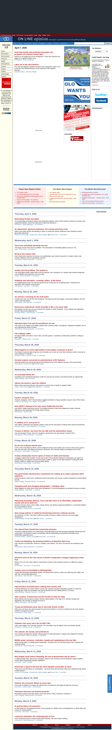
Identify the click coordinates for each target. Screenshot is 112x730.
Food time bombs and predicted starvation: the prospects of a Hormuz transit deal (33, 53)
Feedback (42, 43)
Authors (3, 76)
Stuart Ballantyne (28, 224)
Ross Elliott (28, 490)
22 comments (39, 329)
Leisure (3, 66)
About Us (35, 725)
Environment (5, 56)
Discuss (57, 725)
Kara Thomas (24, 387)
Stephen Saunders (31, 592)
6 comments (41, 401)
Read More (95, 85)
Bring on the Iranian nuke (56, 196)
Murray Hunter (28, 508)
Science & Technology (21, 235)
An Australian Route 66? (25, 375)
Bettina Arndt (27, 339)
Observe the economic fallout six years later (33, 683)
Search (46, 725)
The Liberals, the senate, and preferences (32, 632)
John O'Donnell (30, 378)
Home (3, 51)
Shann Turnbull (27, 662)
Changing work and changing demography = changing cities (39, 486)
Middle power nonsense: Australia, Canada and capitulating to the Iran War (45, 640)
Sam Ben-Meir (32, 602)
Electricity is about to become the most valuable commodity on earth (43, 667)
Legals (49, 43)
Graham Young (31, 355)
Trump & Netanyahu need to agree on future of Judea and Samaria (42, 456)
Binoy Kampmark (28, 60)
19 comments (37, 687)
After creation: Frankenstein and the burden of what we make (40, 597)
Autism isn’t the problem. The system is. (27, 199)
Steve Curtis (54, 235)
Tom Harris (27, 565)
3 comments (35, 286)
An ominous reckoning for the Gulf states (28, 194)
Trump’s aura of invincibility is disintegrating (33, 570)
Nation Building (19, 378)
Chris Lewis (22, 249)
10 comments (38, 224)
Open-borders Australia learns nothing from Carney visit (38, 586)
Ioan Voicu (27, 286)
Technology (5, 74)
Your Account (20, 35)
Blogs (40, 35)
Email (20, 43)
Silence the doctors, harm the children (30, 383)
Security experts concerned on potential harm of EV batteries (40, 360)
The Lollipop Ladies (22, 192)
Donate (14, 35)
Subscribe (27, 43)
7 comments (40, 312)
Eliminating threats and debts (57, 201)
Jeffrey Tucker (27, 687)
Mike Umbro (40, 518)
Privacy (56, 43)
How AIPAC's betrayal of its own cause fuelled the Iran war (39, 406)
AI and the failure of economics (27, 706)
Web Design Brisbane (57, 728)
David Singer (28, 463)
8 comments (36, 463)
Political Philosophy (21, 602)
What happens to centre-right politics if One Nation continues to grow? (44, 350)
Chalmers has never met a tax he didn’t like (32, 623)
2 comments (31, 249)
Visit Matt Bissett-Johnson (76, 68)
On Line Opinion (28, 35)
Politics (3, 71)
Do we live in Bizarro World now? (28, 446)
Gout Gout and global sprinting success (92, 201)
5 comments (37, 302)
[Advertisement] (56, 17)
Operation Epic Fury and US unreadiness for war (62, 194)
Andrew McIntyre (36, 387)
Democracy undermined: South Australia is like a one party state (41, 307)
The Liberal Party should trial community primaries (36, 529)
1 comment (38, 259)
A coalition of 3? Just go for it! (27, 422)
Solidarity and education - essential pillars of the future (38, 280)
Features (4, 59)
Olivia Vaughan (43, 235)
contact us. (8, 103)
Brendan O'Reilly (31, 72)
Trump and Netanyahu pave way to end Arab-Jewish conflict (39, 607)
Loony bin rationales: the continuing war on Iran (34, 716)
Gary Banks (26, 451)
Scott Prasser (30, 312)
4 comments (63, 235)
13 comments (41, 481)
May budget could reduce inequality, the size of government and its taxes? (45, 656)
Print (15, 43)
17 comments (37, 612)
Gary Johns (42, 536)
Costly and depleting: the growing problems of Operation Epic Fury (42, 541)
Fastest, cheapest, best (24, 398)
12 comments (41, 355)
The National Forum (5, 35)
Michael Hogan (39, 364)
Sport (16, 249)
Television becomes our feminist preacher (32, 691)
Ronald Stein (34, 235)
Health (3, 61)
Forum (36, 35)
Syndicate (64, 43)
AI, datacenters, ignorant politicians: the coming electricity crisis (41, 229)
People (3, 69)
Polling (44, 35)
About (48, 35)
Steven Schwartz (25, 276)
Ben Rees (26, 712)
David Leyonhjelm (31, 635)
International (5, 64)
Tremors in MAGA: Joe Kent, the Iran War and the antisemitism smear (43, 431)
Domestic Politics (19, 72)
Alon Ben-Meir (27, 302)
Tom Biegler (33, 401)
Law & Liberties (19, 695)
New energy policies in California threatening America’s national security (45, 513)
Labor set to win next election (26, 64)
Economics (4, 53)
